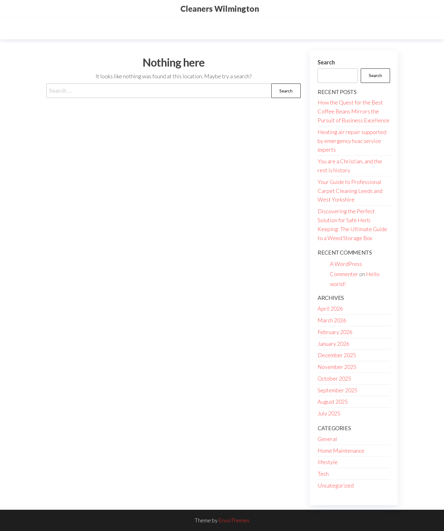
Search (326, 62)
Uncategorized (336, 485)
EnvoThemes (234, 520)
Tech (323, 473)
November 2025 (337, 366)
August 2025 (333, 401)
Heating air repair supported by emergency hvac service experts (352, 141)
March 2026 (332, 320)
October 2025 (334, 378)
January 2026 (333, 343)
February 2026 (335, 332)
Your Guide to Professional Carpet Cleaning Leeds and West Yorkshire (350, 190)
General (327, 438)
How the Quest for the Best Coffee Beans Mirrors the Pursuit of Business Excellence (353, 111)
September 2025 (337, 390)
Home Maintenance (341, 450)
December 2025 (337, 355)
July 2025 (329, 413)
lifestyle (328, 462)
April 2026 (330, 308)
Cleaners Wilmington (219, 9)
